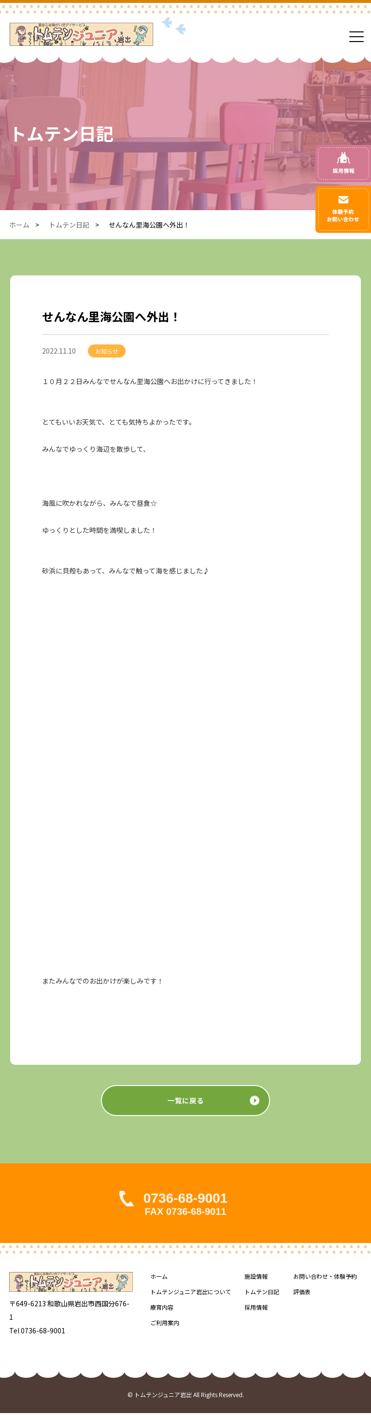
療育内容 (161, 1309)
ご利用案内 (164, 1324)
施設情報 (256, 1278)
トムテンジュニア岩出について (190, 1293)
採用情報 (256, 1309)
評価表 (302, 1293)
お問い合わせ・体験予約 (325, 1278)
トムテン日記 (69, 224)
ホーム (19, 224)
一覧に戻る (185, 1112)
